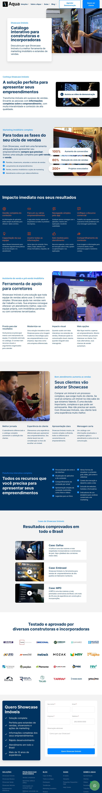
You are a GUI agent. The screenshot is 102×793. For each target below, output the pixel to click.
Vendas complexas (29, 773)
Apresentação (88, 772)
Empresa (51, 712)
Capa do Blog (47, 772)
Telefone (75, 712)
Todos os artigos (48, 775)
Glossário (66, 775)
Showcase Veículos (8, 781)
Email (74, 700)
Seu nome (51, 700)
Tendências (46, 781)
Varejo (45, 791)
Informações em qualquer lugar (28, 783)
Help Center (67, 783)
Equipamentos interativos (7, 785)
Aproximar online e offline (29, 778)
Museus (45, 788)
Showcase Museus (8, 775)
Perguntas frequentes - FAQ (70, 779)
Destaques (46, 778)
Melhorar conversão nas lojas (31, 788)
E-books (66, 772)
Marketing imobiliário (50, 784)
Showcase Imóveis (8, 772)
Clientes (86, 775)
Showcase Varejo (8, 778)
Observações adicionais (55, 724)
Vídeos (85, 778)
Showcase (5, 790)
